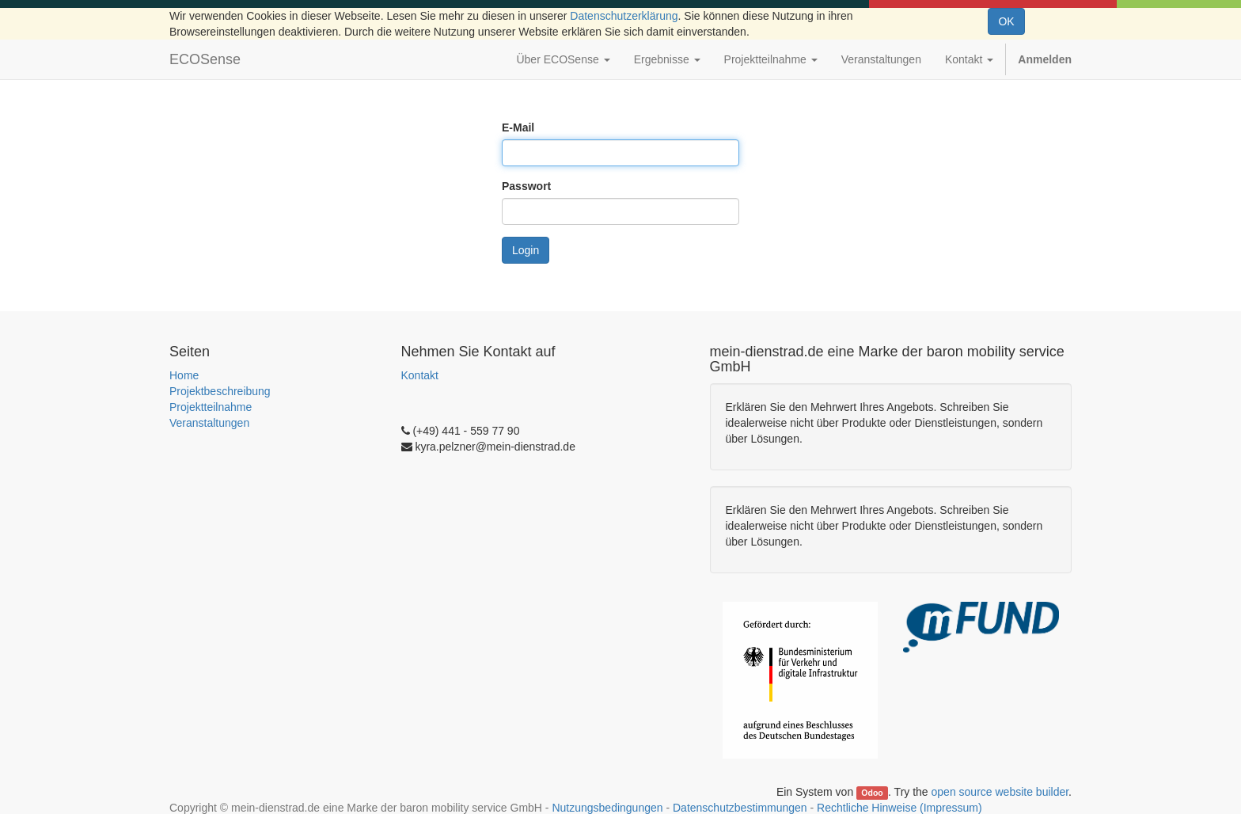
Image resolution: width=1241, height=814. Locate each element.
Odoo (871, 792)
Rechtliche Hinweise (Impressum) (899, 807)
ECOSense (205, 59)
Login (525, 250)
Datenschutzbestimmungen (740, 807)
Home (184, 375)
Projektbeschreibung (220, 391)
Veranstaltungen (209, 423)
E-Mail (518, 127)
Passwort (526, 186)
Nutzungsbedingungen (607, 807)
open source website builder (1000, 791)
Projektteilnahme (210, 407)
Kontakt (419, 375)
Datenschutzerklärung (623, 16)
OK (1006, 21)
